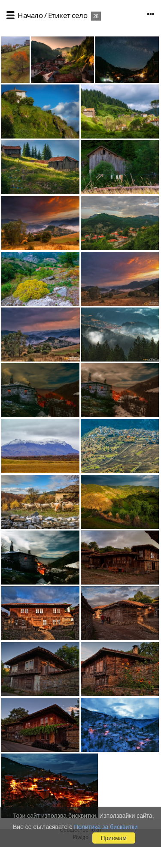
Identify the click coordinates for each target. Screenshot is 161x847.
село (79, 15)
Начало (30, 15)
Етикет (59, 15)
